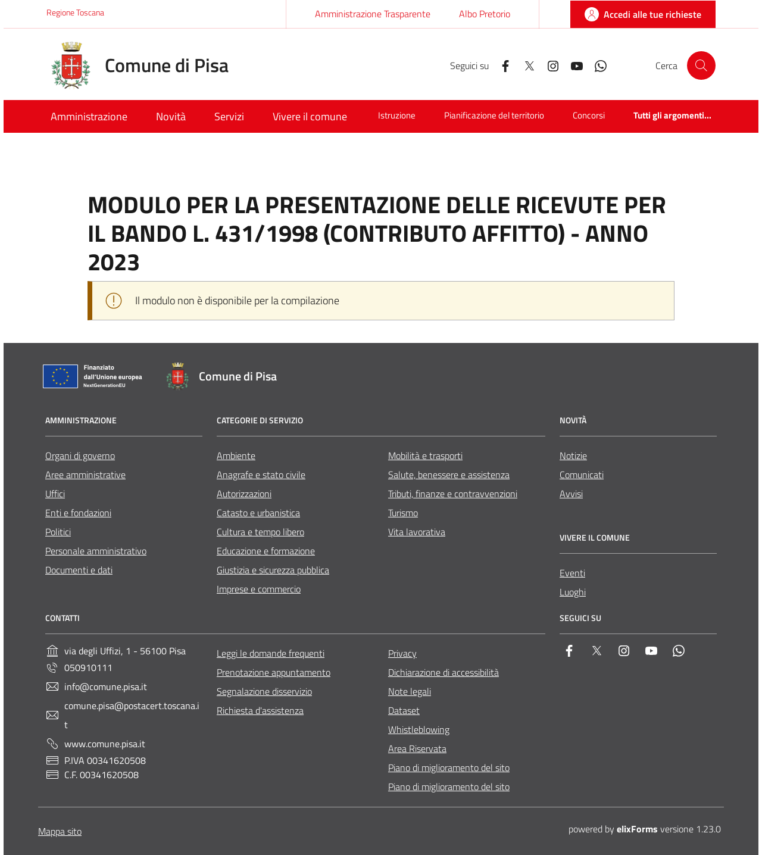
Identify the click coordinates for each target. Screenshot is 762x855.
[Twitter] (524, 65)
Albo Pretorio (484, 14)
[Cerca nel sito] (701, 65)
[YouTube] (572, 65)
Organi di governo (80, 455)
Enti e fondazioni (78, 512)
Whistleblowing (418, 729)
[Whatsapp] (596, 65)
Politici (58, 532)
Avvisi (571, 493)
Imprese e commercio (259, 589)
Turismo (403, 512)
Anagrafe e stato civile (261, 474)
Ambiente (236, 455)
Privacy (402, 653)
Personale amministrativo (95, 551)
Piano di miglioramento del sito (449, 767)
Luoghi (573, 592)
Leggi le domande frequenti (270, 653)
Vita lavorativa (416, 532)
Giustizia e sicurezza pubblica (273, 570)
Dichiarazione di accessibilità (443, 672)
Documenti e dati (79, 570)
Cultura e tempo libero (260, 532)
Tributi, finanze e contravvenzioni (452, 493)
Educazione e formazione (266, 551)
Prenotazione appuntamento (273, 672)
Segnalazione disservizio (264, 691)
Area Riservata (417, 748)
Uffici (55, 493)
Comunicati (582, 474)
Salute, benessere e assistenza (449, 474)
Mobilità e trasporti (425, 455)
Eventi (572, 573)
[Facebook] (501, 65)
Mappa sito (60, 831)
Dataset (404, 710)
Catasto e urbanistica (258, 512)
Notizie (573, 455)
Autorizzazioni (244, 493)
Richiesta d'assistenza (260, 710)
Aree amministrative (85, 474)
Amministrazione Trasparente (372, 14)
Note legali (409, 691)
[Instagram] (548, 65)
